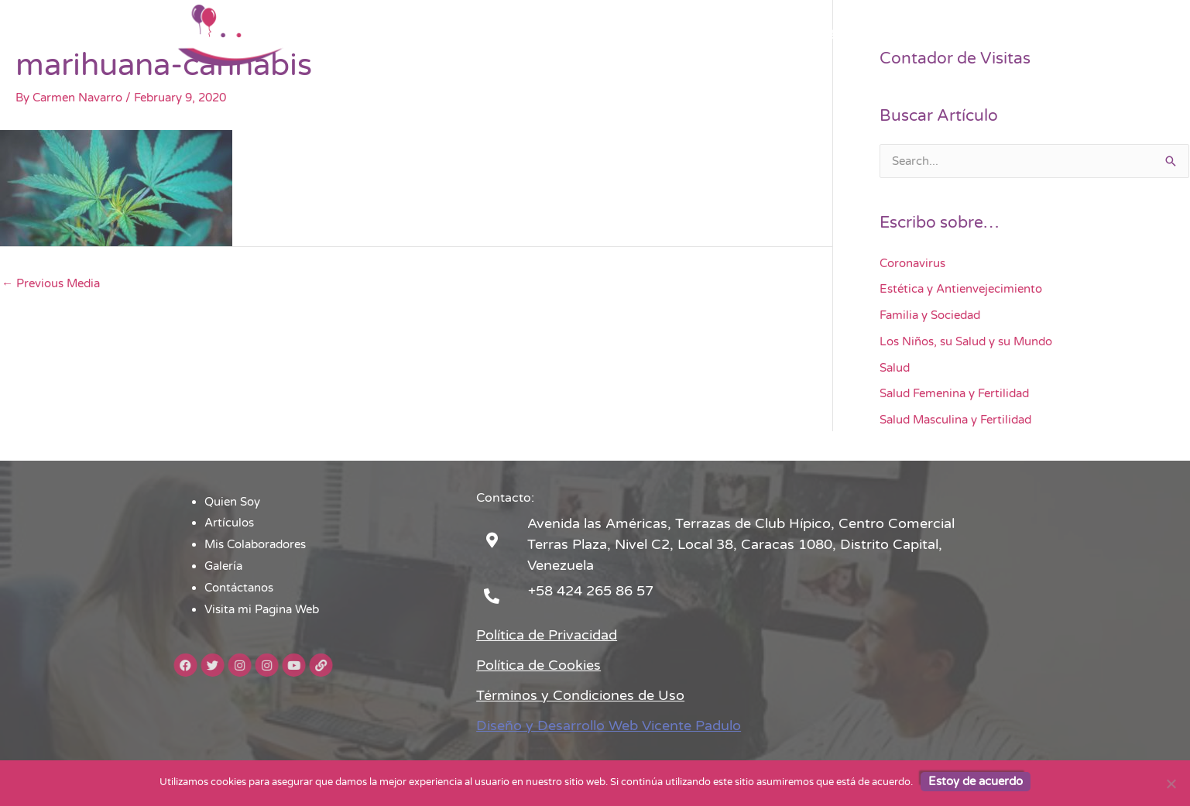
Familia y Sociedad (930, 315)
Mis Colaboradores (667, 35)
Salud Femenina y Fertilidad (954, 393)
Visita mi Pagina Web (952, 35)
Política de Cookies (538, 665)
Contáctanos (837, 35)
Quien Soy (493, 35)
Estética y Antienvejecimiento (961, 289)
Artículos (569, 35)
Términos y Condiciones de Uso (580, 695)
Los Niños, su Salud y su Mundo (966, 341)
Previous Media (51, 283)
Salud (895, 368)
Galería (761, 35)
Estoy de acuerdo (975, 781)
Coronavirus (912, 263)
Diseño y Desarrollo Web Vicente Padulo (608, 725)
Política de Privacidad (546, 634)
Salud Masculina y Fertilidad (955, 420)
